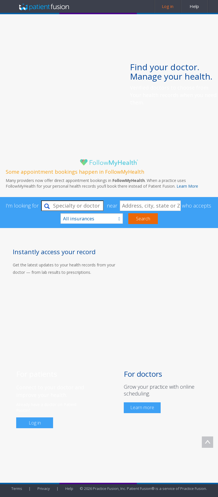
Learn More (187, 186)
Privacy (43, 488)
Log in (35, 423)
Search (143, 218)
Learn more (142, 407)
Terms (16, 488)
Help (69, 488)
